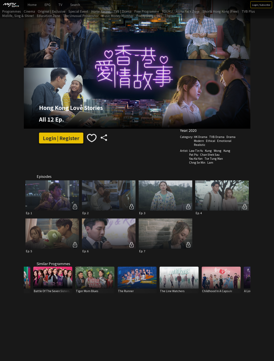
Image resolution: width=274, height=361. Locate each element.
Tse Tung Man (213, 158)
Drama (230, 137)
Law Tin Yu (196, 151)
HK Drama (200, 137)
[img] (11, 5)
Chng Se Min (197, 162)
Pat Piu (193, 155)
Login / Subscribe (261, 4)
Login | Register (61, 138)
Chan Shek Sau (209, 155)
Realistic (199, 145)
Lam (210, 162)
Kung (208, 151)
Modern (199, 141)
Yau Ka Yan (195, 158)
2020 (193, 130)
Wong (217, 151)
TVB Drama (216, 137)
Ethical (210, 141)
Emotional (224, 141)
